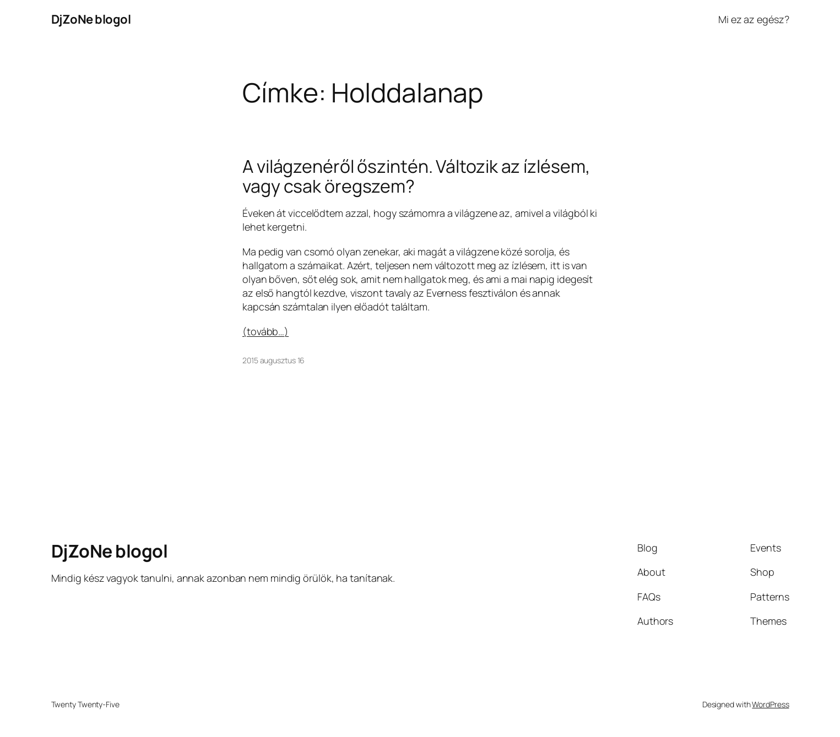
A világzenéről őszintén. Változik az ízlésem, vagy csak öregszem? (416, 176)
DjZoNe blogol (91, 19)
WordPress (770, 704)
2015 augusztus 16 (273, 360)
